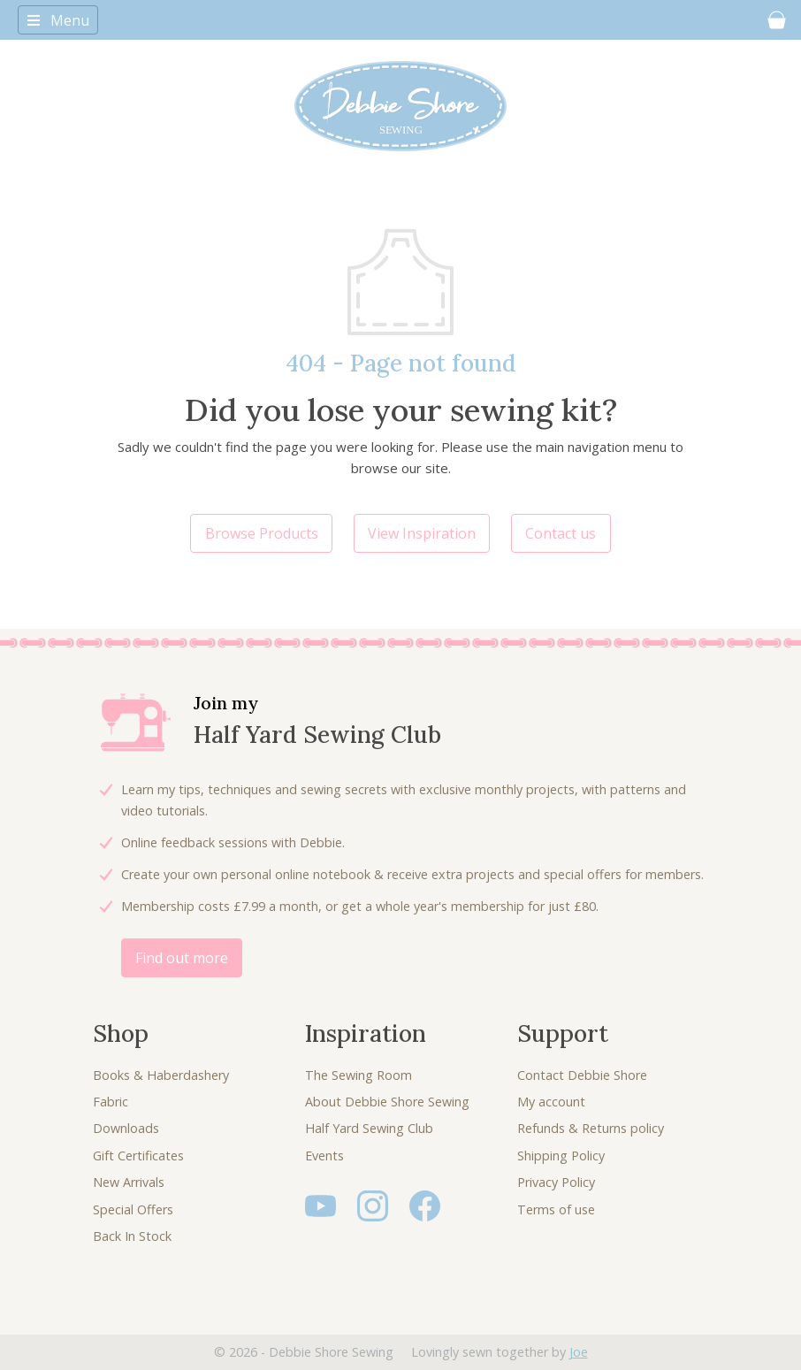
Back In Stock (132, 1236)
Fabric (110, 1101)
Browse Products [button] (261, 533)
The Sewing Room (358, 1075)
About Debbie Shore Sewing (387, 1101)
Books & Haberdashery (161, 1075)
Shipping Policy (561, 1155)
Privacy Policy (556, 1182)
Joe (578, 1351)
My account (551, 1101)
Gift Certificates (138, 1155)
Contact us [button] (560, 533)
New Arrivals (128, 1182)
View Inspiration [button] (422, 533)
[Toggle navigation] (58, 19)
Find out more (181, 958)
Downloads (126, 1128)
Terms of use (556, 1209)
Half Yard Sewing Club (369, 1128)
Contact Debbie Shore (582, 1075)
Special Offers (133, 1209)
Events (324, 1155)
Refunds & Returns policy (590, 1128)
